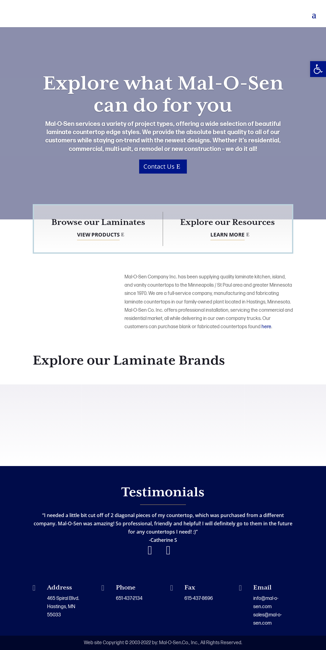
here (266, 327)
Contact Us (159, 169)
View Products (98, 234)
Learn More (227, 234)
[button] (318, 69)
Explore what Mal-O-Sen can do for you (163, 98)
